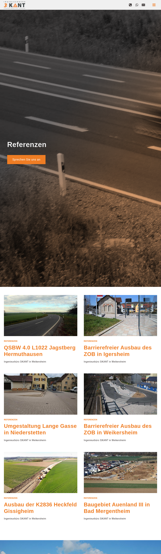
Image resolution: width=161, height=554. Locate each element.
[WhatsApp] (137, 5)
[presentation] (40, 315)
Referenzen (10, 341)
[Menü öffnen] (154, 4)
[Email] (143, 5)
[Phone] (130, 5)
